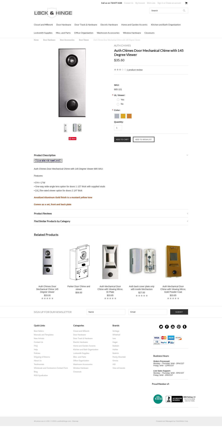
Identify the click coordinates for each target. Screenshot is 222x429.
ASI (114, 364)
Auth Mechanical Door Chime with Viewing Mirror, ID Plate (110, 289)
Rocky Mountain (119, 357)
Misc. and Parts (63, 32)
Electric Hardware (109, 24)
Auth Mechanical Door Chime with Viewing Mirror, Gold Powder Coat (173, 289)
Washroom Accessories (108, 32)
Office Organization (83, 32)
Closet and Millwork (43, 24)
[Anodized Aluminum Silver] (117, 115)
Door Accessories (67, 40)
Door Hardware (63, 24)
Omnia (115, 361)
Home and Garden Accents (134, 24)
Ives (114, 338)
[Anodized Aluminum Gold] (123, 115)
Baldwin (116, 346)
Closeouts (149, 32)
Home (36, 40)
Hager (115, 342)
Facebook (167, 327)
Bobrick (116, 353)
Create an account (173, 3)
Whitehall (116, 335)
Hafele (115, 350)
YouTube (173, 327)
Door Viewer (84, 40)
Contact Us (128, 3)
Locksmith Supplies (43, 32)
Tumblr (185, 327)
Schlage (116, 331)
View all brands (119, 368)
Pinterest (179, 327)
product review (135, 70)
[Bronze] (129, 115)
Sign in (160, 3)
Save (74, 139)
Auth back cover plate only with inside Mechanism (141, 287)
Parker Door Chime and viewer (78, 287)
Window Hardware (132, 32)
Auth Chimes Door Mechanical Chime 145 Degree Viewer (47, 289)
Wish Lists (151, 3)
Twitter (161, 327)
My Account (140, 3)
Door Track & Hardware (86, 24)
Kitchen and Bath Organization (166, 24)
